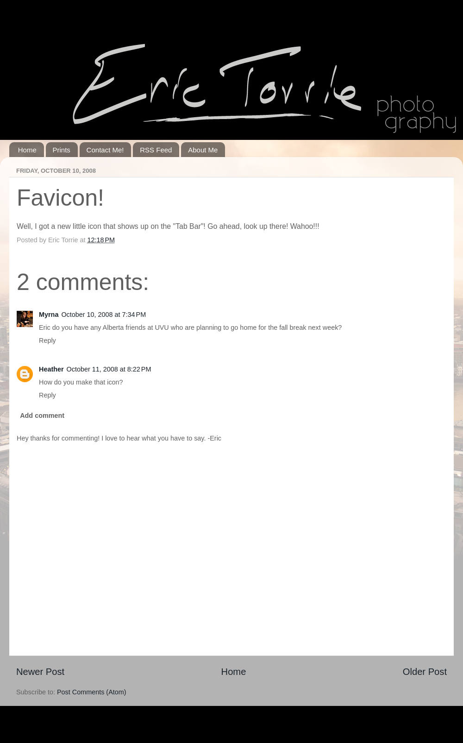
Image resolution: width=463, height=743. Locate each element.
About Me (203, 150)
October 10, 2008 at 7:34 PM (103, 314)
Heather (51, 369)
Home (27, 150)
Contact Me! (105, 150)
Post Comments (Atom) (91, 692)
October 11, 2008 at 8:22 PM (109, 369)
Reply (47, 340)
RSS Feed (156, 150)
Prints (61, 150)
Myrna (48, 314)
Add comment (42, 415)
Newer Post (40, 672)
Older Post (425, 672)
